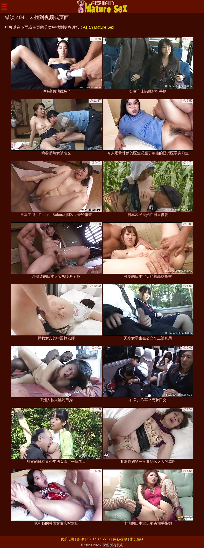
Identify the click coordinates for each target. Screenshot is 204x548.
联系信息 (67, 539)
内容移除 (120, 539)
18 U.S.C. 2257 (99, 539)
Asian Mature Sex (98, 27)
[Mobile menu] (4, 7)
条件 (80, 539)
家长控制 (137, 539)
